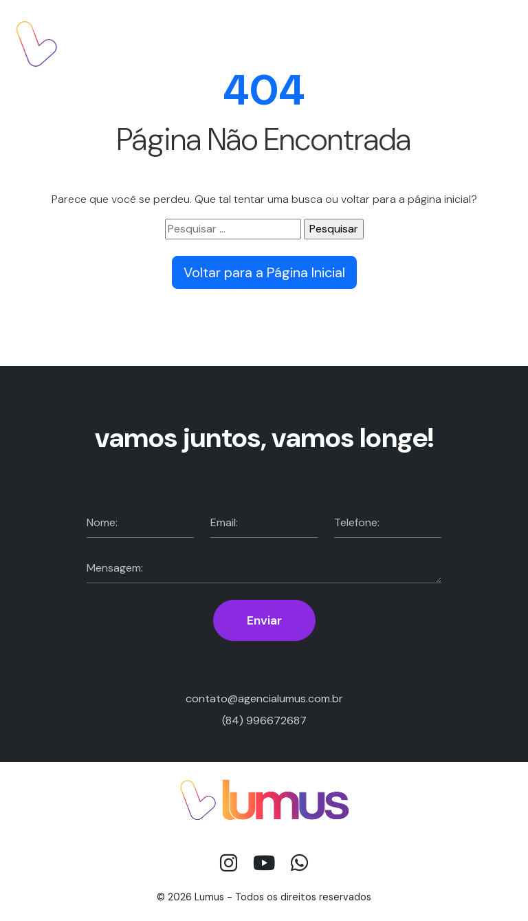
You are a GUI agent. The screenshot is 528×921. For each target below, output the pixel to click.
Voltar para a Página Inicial (264, 272)
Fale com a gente (454, 43)
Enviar (264, 620)
